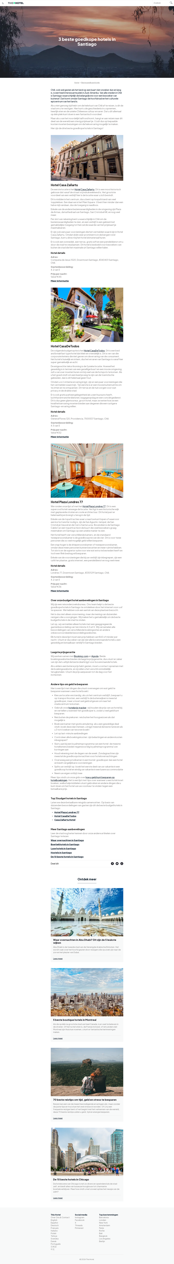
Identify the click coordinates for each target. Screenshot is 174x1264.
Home (76, 82)
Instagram (79, 1217)
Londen (102, 1220)
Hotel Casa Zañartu (84, 189)
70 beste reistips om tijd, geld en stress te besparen (84, 1099)
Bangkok (103, 1236)
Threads (79, 1225)
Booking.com (81, 656)
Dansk (53, 1241)
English (54, 1220)
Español (54, 1222)
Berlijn (102, 1241)
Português (56, 1244)
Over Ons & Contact (60, 1217)
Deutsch (55, 1225)
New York (103, 1222)
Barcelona (104, 1217)
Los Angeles (104, 1238)
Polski (53, 1233)
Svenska (54, 1238)
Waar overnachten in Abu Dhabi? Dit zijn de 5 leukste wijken (84, 941)
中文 (53, 1249)
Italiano (54, 1230)
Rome (102, 1230)
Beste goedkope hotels (90, 82)
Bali (100, 1233)
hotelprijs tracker (77, 707)
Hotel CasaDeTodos (94, 350)
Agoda (94, 656)
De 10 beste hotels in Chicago (71, 1179)
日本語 (54, 1246)
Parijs (101, 1228)
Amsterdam (104, 1225)
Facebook (79, 1220)
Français (54, 1228)
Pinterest (79, 1228)
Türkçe (54, 1236)
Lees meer (58, 958)
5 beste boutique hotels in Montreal (74, 1019)
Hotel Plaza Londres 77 (94, 506)
